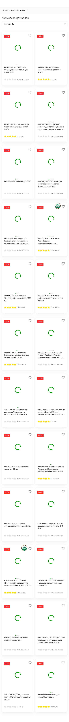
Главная (4, 10)
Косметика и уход (18, 10)
